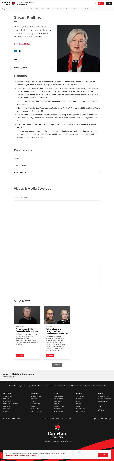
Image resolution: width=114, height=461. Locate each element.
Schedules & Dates (36, 396)
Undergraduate (7, 396)
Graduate (6, 398)
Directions (79, 398)
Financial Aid (6, 406)
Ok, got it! (103, 455)
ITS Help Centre (58, 411)
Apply (100, 3)
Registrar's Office (59, 406)
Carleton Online (35, 409)
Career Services (58, 396)
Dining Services (80, 409)
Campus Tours (7, 409)
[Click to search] (95, 3)
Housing (56, 403)
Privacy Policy (46, 441)
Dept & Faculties (58, 398)
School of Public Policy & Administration (26, 3)
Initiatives (6, 411)
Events (78, 401)
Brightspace (34, 398)
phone (13, 418)
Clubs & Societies (81, 411)
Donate (108, 3)
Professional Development (10, 403)
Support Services (35, 403)
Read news (20, 356)
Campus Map (80, 396)
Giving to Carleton (103, 396)
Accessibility (55, 441)
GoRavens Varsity (103, 401)
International (7, 401)
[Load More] (57, 365)
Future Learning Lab (36, 411)
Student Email (58, 401)
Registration (57, 409)
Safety (78, 406)
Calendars (33, 406)
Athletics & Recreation (104, 398)
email (18, 418)
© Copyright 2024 (66, 441)
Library (33, 401)
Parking (78, 403)
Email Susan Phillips (22, 44)
